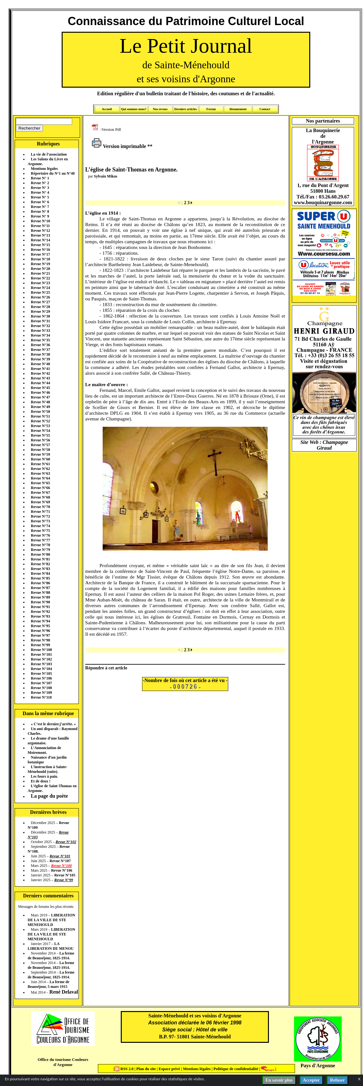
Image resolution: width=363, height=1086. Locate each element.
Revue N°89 (40, 597)
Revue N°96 (40, 630)
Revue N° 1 (40, 178)
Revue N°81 (40, 559)
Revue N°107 (41, 683)
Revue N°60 (40, 459)
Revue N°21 (40, 273)
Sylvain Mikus (105, 176)
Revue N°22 (40, 278)
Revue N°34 (40, 335)
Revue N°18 (40, 259)
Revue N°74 (40, 526)
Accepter (311, 1080)
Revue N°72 (40, 516)
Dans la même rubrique (48, 713)
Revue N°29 (40, 311)
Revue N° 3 (40, 187)
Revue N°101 (41, 654)
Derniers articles (185, 109)
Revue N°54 (40, 430)
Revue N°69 (40, 502)
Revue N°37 (40, 349)
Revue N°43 (40, 378)
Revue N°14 (40, 240)
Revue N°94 (40, 621)
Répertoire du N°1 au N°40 (53, 173)
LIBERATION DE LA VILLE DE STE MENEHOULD (51, 920)
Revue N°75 (40, 530)
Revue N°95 (40, 626)
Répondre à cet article (106, 667)
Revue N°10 (40, 221)
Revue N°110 (41, 697)
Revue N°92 (40, 611)
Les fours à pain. (44, 776)
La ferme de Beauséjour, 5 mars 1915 (48, 984)
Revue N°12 (40, 230)
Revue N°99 (40, 645)
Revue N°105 (41, 673)
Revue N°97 (40, 635)
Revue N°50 (40, 411)
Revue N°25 (40, 292)
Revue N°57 (40, 445)
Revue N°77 (40, 540)
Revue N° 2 (40, 183)
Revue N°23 (40, 283)
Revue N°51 (40, 416)
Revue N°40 (40, 364)
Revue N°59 (40, 454)
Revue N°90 (40, 602)
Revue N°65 (40, 483)
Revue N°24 (40, 287)
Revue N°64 (40, 478)
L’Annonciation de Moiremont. (44, 750)
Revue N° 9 (40, 216)
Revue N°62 (40, 468)
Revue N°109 (41, 692)
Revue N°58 (40, 449)
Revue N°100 (41, 649)
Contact (264, 109)
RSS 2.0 (124, 1069)
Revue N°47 (40, 397)
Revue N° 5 (40, 197)
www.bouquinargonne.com (323, 202)
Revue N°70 (40, 507)
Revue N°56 (40, 440)
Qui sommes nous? (133, 109)
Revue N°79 (40, 549)
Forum (211, 109)
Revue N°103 (41, 664)
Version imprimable (119, 146)
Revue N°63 (40, 473)
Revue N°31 (40, 321)
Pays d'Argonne (318, 1065)
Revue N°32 (40, 326)
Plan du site (146, 1069)
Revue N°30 (40, 316)
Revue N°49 (40, 407)
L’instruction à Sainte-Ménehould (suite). (47, 769)
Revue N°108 (41, 688)
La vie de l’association (49, 154)
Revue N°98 (40, 640)
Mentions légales (44, 168)
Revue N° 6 (40, 202)
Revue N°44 (40, 383)
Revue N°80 (40, 554)
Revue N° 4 (40, 192)
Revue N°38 (40, 354)
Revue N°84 (40, 573)
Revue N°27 (40, 302)
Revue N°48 (40, 402)
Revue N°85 (40, 578)
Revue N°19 (40, 264)
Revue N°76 (40, 535)
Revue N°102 (41, 659)
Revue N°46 (40, 392)
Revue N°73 (40, 521)
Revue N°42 (40, 373)
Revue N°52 (40, 421)
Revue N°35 (40, 340)
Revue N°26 (40, 297)
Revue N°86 (40, 583)
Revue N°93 (40, 616)
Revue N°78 (40, 545)
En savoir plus (278, 1080)
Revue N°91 (40, 607)
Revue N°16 (40, 249)
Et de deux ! (41, 781)
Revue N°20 (40, 268)
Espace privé (169, 1069)
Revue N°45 (40, 387)
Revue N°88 (40, 592)
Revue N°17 (40, 254)
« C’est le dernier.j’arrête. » (53, 724)
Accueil (107, 109)
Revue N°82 (40, 564)
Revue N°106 (41, 678)
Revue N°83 (40, 568)
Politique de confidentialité (235, 1069)
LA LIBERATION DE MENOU (50, 946)
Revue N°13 (40, 235)
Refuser (337, 1080)
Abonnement (238, 109)
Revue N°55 (40, 435)
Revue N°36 (40, 345)
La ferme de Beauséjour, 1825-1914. (51, 955)
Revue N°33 (40, 330)
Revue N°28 (40, 307)
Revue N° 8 (40, 211)
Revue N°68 (40, 497)
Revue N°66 (40, 488)
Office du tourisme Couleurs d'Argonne (63, 1062)
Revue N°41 (40, 368)
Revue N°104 (41, 669)
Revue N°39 (40, 359)
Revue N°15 (40, 245)
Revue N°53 (40, 426)
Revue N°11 (40, 226)
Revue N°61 (40, 464)
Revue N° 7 (40, 206)
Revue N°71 (40, 511)
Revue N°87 (40, 588)
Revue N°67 (40, 492)
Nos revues (160, 109)
